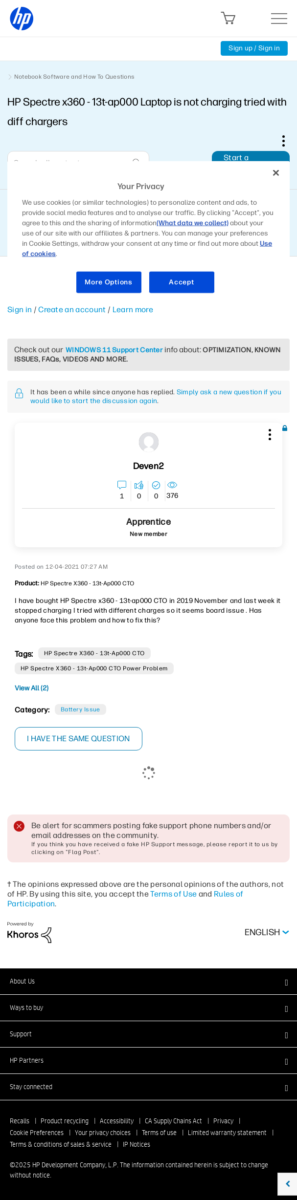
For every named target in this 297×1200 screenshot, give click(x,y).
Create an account (72, 309)
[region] (148, 233)
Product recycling (65, 1120)
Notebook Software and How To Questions (74, 76)
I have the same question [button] (78, 738)
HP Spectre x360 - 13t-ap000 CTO (94, 653)
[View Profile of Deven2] (148, 466)
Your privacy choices (103, 1132)
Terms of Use (173, 894)
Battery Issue (80, 709)
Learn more (133, 309)
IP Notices (136, 1144)
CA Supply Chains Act (173, 1120)
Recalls (19, 1120)
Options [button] (288, 140)
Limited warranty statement (227, 1132)
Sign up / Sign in (254, 48)
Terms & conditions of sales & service (61, 1144)
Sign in (19, 309)
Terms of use (159, 1132)
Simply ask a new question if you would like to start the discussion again (155, 396)
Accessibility (117, 1120)
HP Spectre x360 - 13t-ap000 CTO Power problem (94, 668)
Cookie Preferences (37, 1132)
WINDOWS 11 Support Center (114, 350)
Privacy (223, 1120)
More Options (108, 282)
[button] (268, 433)
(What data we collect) (192, 223)
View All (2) (31, 688)
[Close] (276, 173)
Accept (181, 282)
